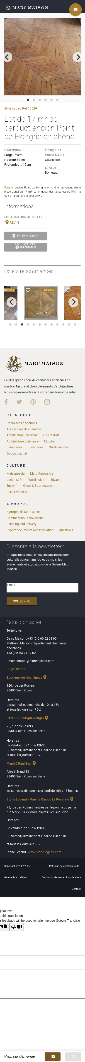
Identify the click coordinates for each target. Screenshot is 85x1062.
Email (11, 585)
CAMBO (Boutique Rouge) (28, 718)
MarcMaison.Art (41, 473)
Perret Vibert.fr (17, 492)
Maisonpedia (16, 473)
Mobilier (49, 441)
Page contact (16, 669)
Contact (76, 888)
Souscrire (22, 601)
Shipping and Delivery (21, 524)
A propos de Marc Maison (24, 512)
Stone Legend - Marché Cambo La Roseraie (41, 799)
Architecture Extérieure (23, 441)
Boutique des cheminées (27, 677)
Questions (66, 530)
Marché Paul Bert (22, 763)
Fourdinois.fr (36, 479)
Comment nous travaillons (25, 518)
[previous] (7, 57)
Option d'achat (17, 453)
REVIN (11, 222)
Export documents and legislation (30, 530)
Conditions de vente (53, 877)
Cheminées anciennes (22, 423)
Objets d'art (51, 435)
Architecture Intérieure (22, 435)
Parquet (9, 187)
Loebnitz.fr (14, 479)
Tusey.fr (12, 485)
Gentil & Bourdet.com (38, 485)
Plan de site (73, 877)
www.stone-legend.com (44, 852)
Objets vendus (59, 447)
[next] (78, 57)
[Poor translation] (16, 927)
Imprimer (25, 247)
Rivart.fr (57, 479)
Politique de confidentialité (64, 866)
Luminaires (14, 447)
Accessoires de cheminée (24, 429)
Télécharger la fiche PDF (25, 236)
